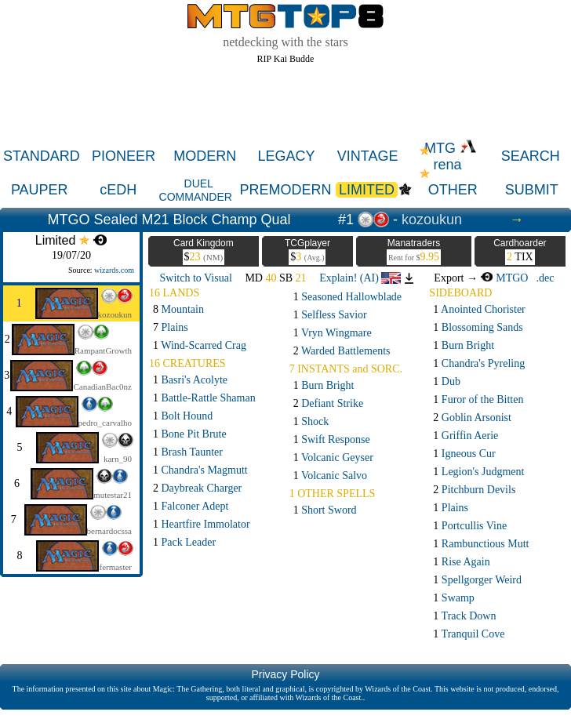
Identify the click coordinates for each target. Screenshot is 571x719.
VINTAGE (367, 156)
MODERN (204, 156)
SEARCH (530, 156)
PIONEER (123, 156)
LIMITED (367, 190)
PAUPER (39, 190)
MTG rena (450, 156)
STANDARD (41, 156)
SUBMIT (531, 190)
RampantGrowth (103, 350)
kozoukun (432, 219)
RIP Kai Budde (286, 58)
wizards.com (114, 270)
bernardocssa (109, 531)
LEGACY (286, 156)
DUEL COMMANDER (195, 190)
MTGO (504, 278)
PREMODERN (286, 190)
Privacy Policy (285, 674)
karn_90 (118, 458)
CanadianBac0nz (102, 386)
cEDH (118, 190)
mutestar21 (112, 494)
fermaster (115, 567)
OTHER (453, 190)
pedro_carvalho (105, 422)
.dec (545, 278)
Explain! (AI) (360, 278)
